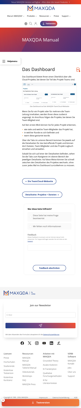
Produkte (31, 16)
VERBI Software (72, 355)
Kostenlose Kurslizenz (8, 379)
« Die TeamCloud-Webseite (39, 181)
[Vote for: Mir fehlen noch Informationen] (49, 226)
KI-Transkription (49, 369)
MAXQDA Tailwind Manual (29, 366)
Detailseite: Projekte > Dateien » (42, 194)
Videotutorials (28, 372)
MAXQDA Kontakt (72, 362)
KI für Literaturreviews (50, 381)
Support (65, 16)
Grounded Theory (50, 360)
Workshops (27, 376)
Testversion (43, 402)
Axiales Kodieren (50, 365)
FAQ (24, 380)
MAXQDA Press (29, 384)
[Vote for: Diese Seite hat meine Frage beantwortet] (49, 216)
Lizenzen (8, 353)
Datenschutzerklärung (51, 334)
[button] (51, 217)
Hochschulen (9, 362)
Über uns (72, 372)
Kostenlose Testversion (8, 371)
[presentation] (49, 258)
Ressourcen (44, 16)
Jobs (69, 367)
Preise (56, 16)
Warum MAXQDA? (14, 16)
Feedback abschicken (49, 268)
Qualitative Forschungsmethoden (52, 374)
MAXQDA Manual (26, 359)
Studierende (9, 366)
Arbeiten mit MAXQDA (48, 355)
